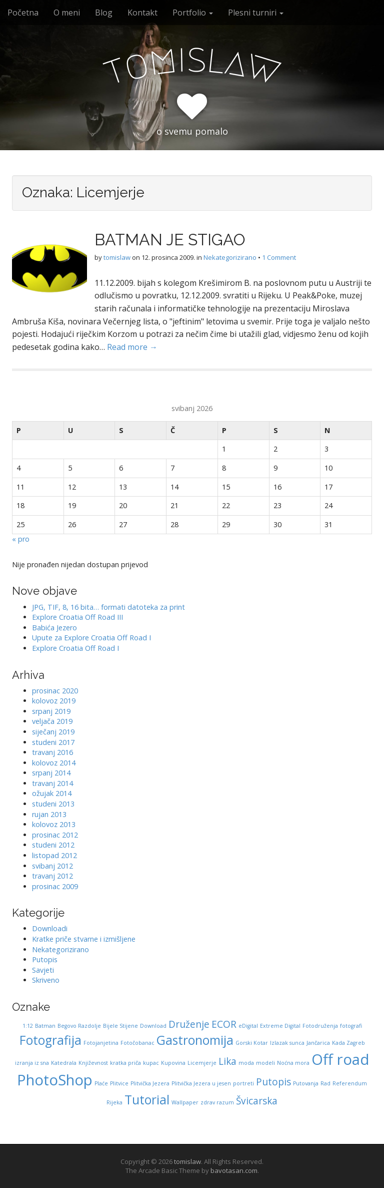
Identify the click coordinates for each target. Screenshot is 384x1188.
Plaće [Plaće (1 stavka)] (101, 1083)
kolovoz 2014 (54, 762)
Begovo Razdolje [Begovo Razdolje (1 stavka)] (79, 1025)
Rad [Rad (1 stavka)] (325, 1083)
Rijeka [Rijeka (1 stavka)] (114, 1102)
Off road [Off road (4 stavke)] (341, 1059)
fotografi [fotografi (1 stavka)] (351, 1025)
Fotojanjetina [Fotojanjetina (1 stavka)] (101, 1042)
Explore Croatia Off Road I (75, 648)
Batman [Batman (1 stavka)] (45, 1025)
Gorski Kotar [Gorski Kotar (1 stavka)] (252, 1042)
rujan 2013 (49, 814)
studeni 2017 (53, 742)
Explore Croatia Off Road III (77, 617)
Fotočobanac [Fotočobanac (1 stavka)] (137, 1042)
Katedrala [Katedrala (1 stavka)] (63, 1062)
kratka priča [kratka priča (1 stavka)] (125, 1062)
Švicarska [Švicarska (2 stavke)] (257, 1100)
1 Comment (279, 257)
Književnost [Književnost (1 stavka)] (93, 1062)
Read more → (132, 346)
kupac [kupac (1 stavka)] (151, 1062)
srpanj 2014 (51, 772)
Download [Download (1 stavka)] (153, 1025)
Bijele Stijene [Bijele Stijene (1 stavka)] (120, 1025)
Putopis (45, 959)
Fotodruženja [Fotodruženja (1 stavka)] (320, 1025)
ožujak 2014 (52, 793)
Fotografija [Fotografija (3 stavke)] (51, 1040)
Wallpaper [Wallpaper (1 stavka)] (185, 1102)
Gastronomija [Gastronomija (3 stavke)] (195, 1040)
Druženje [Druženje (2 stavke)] (189, 1024)
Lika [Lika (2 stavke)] (227, 1061)
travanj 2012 (52, 876)
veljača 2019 (52, 721)
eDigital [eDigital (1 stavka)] (248, 1025)
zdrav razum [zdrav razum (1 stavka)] (217, 1102)
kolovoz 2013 (54, 824)
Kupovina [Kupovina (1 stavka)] (173, 1062)
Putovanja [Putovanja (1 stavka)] (305, 1083)
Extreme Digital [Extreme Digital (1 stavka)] (280, 1025)
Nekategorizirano (230, 257)
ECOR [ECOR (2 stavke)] (224, 1024)
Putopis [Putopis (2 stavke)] (273, 1081)
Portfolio (192, 12)
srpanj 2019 (51, 711)
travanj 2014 (52, 783)
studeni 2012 (53, 845)
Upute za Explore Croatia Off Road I (91, 637)
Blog (103, 12)
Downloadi (50, 928)
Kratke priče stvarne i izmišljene (84, 939)
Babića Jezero (54, 627)
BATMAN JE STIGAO (170, 239)
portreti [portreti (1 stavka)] (243, 1083)
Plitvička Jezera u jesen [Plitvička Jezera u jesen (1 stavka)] (201, 1083)
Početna (23, 12)
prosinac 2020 (55, 690)
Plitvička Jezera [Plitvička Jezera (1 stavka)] (150, 1083)
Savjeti (43, 970)
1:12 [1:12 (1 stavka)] (27, 1025)
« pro (21, 539)
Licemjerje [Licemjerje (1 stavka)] (202, 1062)
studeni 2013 (53, 804)
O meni (67, 12)
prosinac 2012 (55, 835)
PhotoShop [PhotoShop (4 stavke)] (54, 1080)
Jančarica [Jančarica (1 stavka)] (318, 1042)
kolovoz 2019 (54, 700)
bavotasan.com (234, 1170)
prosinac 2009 (55, 886)
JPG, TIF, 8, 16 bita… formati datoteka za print (108, 607)
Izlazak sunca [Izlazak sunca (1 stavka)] (287, 1042)
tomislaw (117, 257)
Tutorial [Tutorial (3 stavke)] (147, 1099)
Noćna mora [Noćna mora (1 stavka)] (293, 1062)
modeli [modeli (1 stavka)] (265, 1062)
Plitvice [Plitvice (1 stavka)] (119, 1083)
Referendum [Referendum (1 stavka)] (349, 1083)
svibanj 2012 (52, 866)
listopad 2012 (54, 855)
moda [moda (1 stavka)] (246, 1062)
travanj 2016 (52, 752)
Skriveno (46, 980)
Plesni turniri (256, 12)
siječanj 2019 (53, 731)
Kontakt (143, 12)
